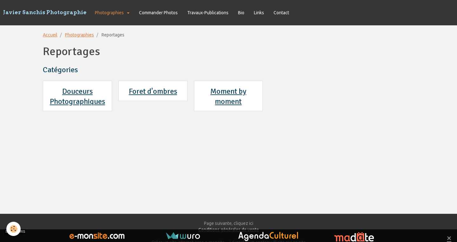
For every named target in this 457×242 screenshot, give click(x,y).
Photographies (110, 12)
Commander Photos (158, 12)
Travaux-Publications (207, 12)
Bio (241, 12)
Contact (281, 12)
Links (259, 12)
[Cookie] (13, 229)
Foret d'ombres (153, 91)
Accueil (50, 34)
